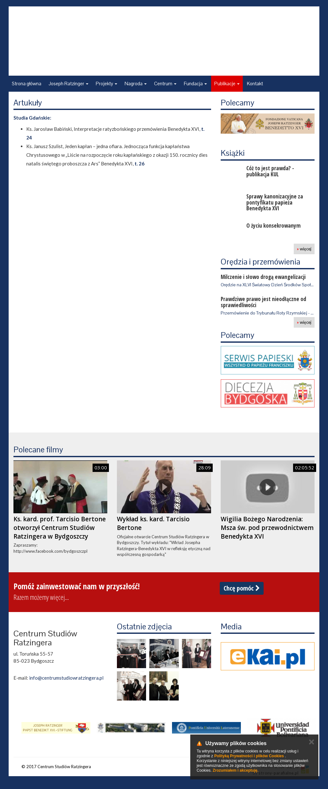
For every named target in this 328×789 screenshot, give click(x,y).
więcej (304, 248)
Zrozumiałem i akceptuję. (235, 770)
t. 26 (139, 163)
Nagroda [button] (136, 83)
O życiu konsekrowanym (273, 225)
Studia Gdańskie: (32, 118)
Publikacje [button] (227, 83)
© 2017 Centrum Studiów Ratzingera (56, 766)
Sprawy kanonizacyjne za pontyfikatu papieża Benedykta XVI (274, 202)
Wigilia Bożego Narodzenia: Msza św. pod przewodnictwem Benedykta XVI (267, 527)
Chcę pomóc (242, 588)
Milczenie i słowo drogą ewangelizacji (263, 277)
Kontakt (255, 83)
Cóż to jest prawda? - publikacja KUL (270, 171)
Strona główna (26, 83)
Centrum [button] (165, 83)
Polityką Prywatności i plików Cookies (249, 756)
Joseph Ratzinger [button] (68, 83)
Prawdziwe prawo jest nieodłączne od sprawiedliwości (263, 302)
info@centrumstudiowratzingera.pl (66, 678)
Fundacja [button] (195, 83)
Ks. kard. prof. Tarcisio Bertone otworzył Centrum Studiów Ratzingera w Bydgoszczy (59, 527)
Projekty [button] (106, 83)
